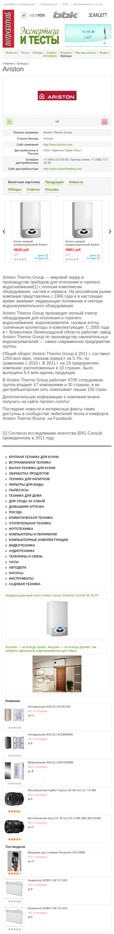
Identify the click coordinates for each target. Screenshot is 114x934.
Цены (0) (42, 255)
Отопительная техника (30, 523)
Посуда (15, 512)
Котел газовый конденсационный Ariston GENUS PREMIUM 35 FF (82, 244)
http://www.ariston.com (58, 144)
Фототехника (21, 529)
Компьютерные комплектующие (38, 540)
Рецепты (66, 52)
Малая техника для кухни (32, 468)
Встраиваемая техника (30, 462)
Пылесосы (19, 490)
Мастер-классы (85, 52)
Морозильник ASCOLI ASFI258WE (50, 762)
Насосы (16, 573)
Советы (51, 52)
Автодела (17, 567)
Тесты (25, 52)
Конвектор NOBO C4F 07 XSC (48, 880)
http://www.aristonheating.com (63, 168)
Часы (14, 562)
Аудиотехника (22, 551)
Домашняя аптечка (26, 507)
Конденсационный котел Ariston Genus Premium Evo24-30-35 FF (52, 595)
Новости (11, 52)
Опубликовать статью (88, 4)
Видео (104, 52)
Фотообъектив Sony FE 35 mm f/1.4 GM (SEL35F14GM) (64, 818)
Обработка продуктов (29, 473)
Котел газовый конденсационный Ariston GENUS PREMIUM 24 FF (30, 244)
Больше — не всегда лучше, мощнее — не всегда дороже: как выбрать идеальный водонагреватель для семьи (51, 649)
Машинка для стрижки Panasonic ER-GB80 (56, 852)
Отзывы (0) (41, 258)
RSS (65, 4)
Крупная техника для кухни (34, 457)
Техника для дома (25, 496)
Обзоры (37, 52)
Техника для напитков (29, 479)
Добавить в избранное (20, 4)
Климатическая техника (31, 518)
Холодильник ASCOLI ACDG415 (49, 706)
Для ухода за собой (27, 501)
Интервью (50, 55)
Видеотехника (22, 545)
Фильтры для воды (26, 484)
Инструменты (21, 578)
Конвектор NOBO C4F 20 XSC (48, 908)
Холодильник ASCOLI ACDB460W (50, 734)
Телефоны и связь (26, 556)
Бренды (22, 63)
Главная (8, 63)
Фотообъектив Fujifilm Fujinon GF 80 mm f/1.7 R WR (62, 790)
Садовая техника (25, 584)
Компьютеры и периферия (33, 534)
